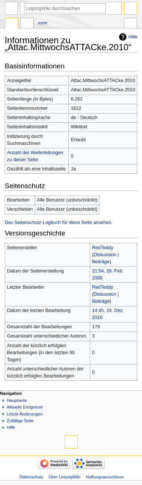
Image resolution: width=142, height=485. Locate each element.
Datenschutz (31, 477)
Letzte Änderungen (25, 414)
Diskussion (105, 254)
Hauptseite (17, 400)
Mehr (43, 23)
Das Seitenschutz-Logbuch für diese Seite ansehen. (59, 222)
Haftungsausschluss (105, 477)
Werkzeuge (130, 24)
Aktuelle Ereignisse (25, 407)
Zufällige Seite (20, 420)
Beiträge (100, 261)
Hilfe (132, 37)
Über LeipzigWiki (65, 477)
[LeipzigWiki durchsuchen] (65, 8)
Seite (11, 24)
